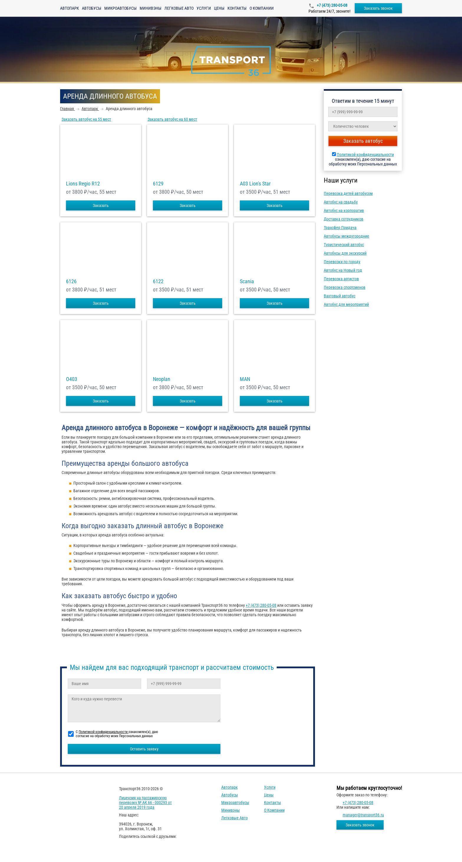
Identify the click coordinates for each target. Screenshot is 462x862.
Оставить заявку (144, 749)
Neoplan (161, 379)
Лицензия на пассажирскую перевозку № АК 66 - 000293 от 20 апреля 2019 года (145, 802)
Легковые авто (179, 8)
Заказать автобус (363, 141)
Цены (219, 8)
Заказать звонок (378, 8)
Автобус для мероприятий (346, 304)
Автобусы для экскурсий (345, 253)
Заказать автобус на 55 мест (86, 119)
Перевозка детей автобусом (348, 193)
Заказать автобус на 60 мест (172, 119)
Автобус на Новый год (343, 270)
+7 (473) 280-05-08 (331, 5)
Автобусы (91, 8)
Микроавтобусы (120, 8)
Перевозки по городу (342, 261)
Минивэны (150, 8)
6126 (71, 281)
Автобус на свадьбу (341, 202)
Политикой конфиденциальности (365, 154)
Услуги (204, 8)
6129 (158, 183)
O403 (71, 379)
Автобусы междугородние (346, 236)
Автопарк (69, 8)
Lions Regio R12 (83, 183)
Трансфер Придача (340, 227)
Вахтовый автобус (339, 296)
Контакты (237, 8)
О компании (262, 8)
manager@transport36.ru (363, 815)
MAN (245, 379)
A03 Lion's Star (255, 183)
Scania (247, 281)
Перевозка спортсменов (344, 287)
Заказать (101, 205)
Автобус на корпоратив (344, 210)
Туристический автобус (344, 244)
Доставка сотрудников (343, 219)
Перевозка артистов (341, 278)
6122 (158, 281)
